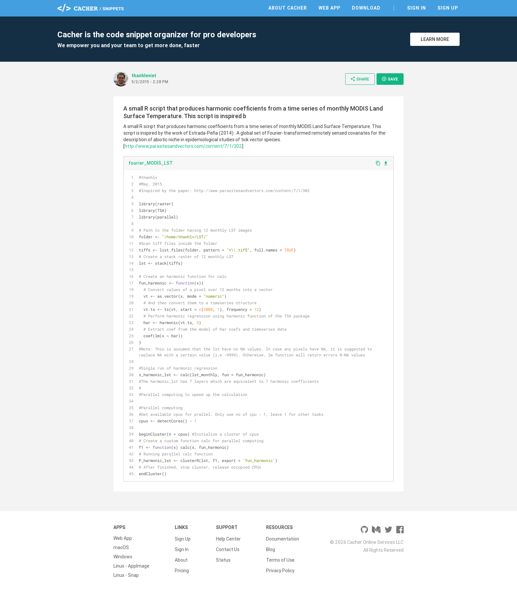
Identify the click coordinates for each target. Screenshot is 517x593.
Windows (122, 557)
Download (366, 8)
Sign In (416, 8)
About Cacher (287, 8)
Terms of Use (280, 557)
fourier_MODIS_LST (151, 163)
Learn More (435, 39)
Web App (329, 8)
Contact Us (227, 547)
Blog (270, 547)
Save (389, 79)
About (181, 557)
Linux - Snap (126, 575)
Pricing (182, 566)
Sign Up (448, 8)
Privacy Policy (280, 566)
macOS (121, 547)
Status (223, 557)
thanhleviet (144, 76)
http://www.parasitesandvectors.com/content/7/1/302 (183, 146)
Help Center (228, 538)
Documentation (282, 538)
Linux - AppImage (131, 566)
